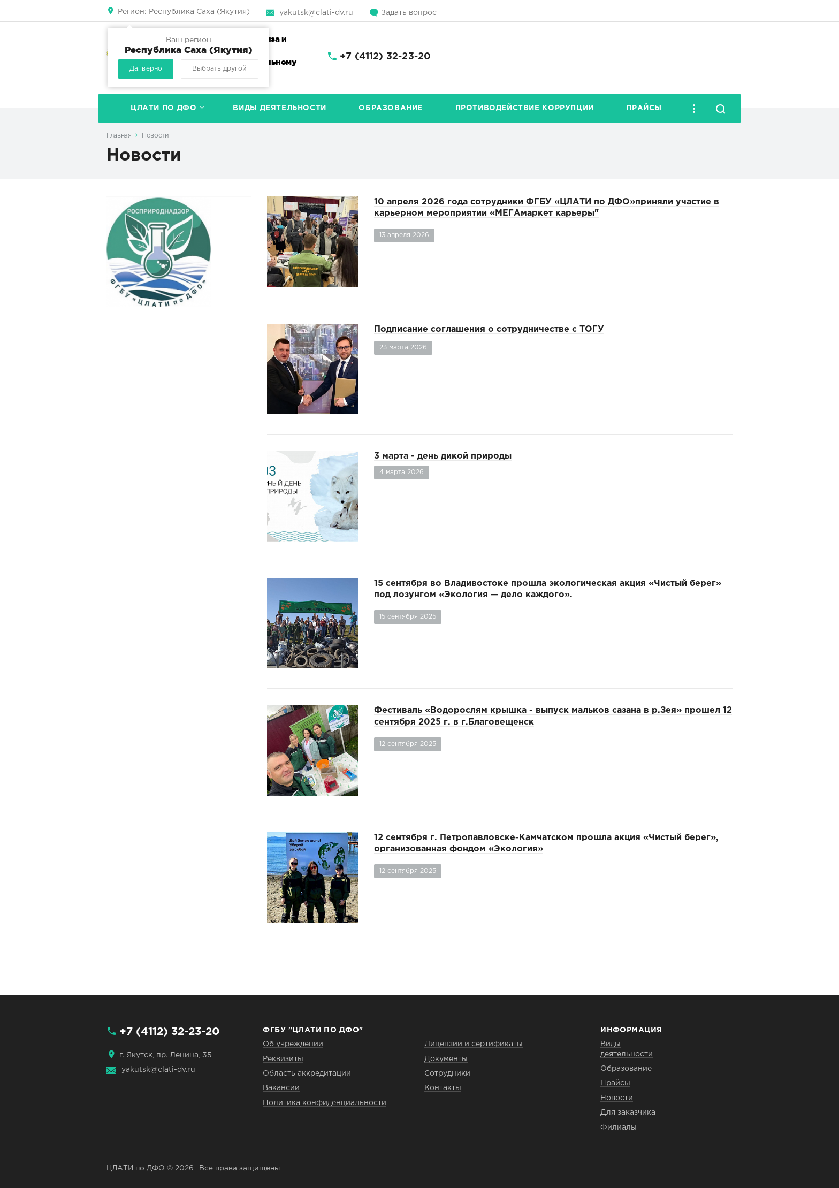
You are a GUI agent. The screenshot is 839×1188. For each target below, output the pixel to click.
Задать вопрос (409, 13)
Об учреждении (293, 1044)
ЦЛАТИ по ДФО (163, 108)
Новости (155, 136)
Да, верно (145, 69)
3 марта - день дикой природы (443, 456)
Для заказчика (627, 1112)
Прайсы (644, 108)
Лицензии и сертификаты (473, 1044)
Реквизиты (283, 1059)
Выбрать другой (219, 69)
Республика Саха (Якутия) (184, 12)
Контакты (442, 1088)
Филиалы (618, 1127)
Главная (118, 136)
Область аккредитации (307, 1073)
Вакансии (281, 1088)
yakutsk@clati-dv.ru (316, 13)
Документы (446, 1059)
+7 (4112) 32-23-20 (385, 56)
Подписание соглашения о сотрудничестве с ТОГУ (489, 329)
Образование (391, 108)
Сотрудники (447, 1073)
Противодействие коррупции (524, 108)
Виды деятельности (279, 108)
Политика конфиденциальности (324, 1103)
